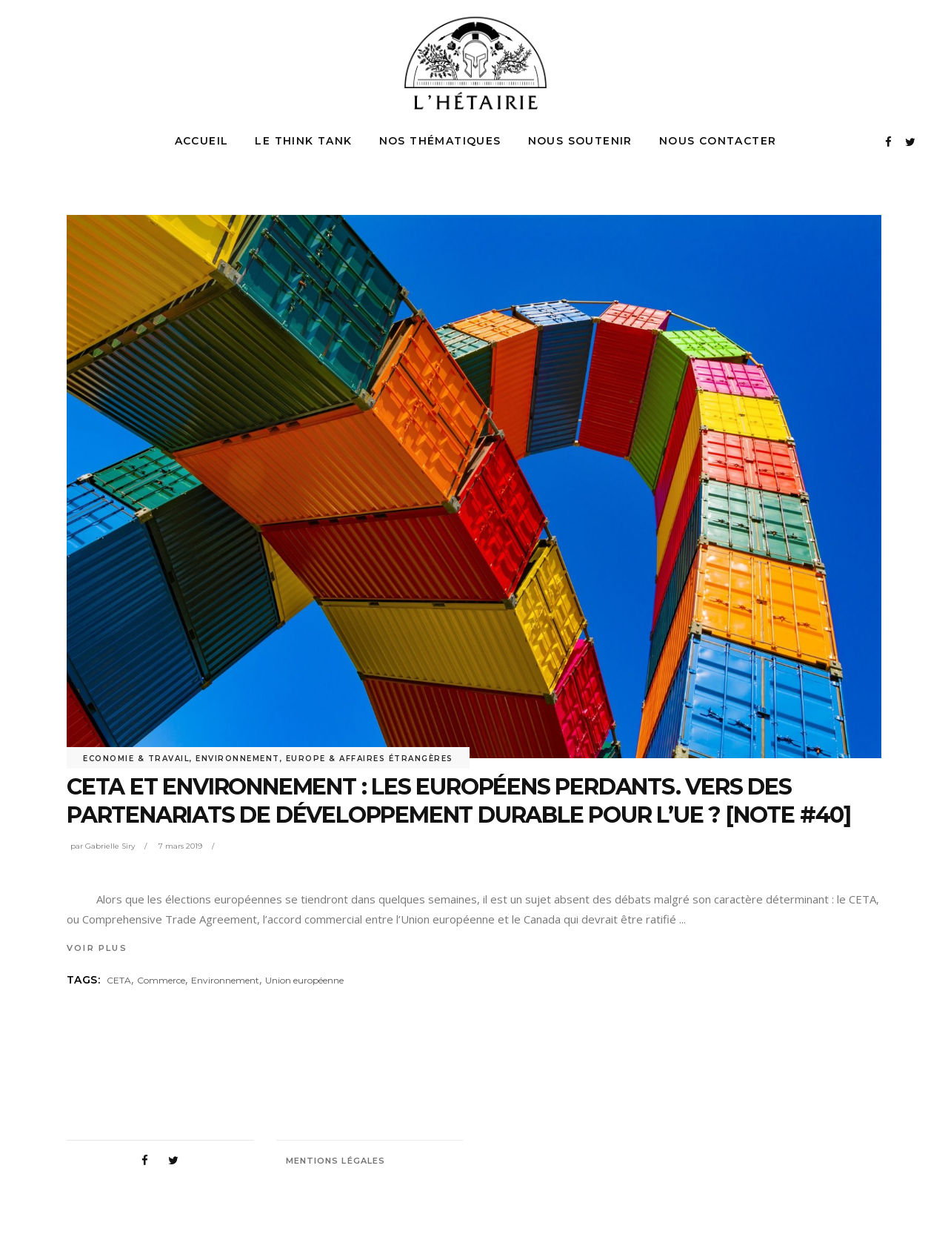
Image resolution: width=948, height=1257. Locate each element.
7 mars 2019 (180, 846)
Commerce (161, 980)
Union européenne (304, 980)
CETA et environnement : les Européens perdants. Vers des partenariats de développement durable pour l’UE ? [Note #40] (459, 801)
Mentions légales (336, 1160)
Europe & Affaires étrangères (369, 758)
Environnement (238, 758)
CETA (119, 980)
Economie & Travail (136, 758)
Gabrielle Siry (110, 846)
